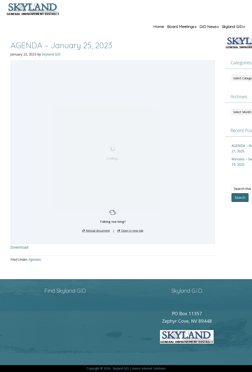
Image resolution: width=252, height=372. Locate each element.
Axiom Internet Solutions (149, 368)
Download (19, 247)
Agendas (35, 259)
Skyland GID (42, 9)
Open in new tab (130, 231)
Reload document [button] (96, 231)
